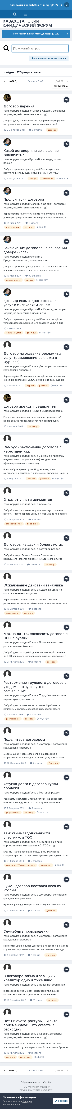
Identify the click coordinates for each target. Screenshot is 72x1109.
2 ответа (33, 564)
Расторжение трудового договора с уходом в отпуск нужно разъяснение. (34, 686)
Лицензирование (52, 410)
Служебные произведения (26, 931)
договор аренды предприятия (29, 406)
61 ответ (36, 1000)
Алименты (45, 504)
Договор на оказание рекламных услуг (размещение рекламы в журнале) (32, 357)
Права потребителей (52, 984)
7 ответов (35, 860)
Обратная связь (30, 1082)
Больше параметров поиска (49, 58)
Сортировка (61, 86)
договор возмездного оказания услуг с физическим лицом (30, 303)
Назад (12, 81)
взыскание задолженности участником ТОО (26, 835)
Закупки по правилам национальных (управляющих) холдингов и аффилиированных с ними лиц (33, 459)
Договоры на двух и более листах (33, 544)
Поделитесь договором (24, 739)
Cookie (47, 1082)
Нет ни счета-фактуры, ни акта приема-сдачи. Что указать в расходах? (30, 1025)
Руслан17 (34, 159)
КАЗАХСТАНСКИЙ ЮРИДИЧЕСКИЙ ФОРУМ (27, 23)
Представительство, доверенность (25, 260)
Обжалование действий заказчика (33, 585)
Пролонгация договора (23, 199)
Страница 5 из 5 (36, 81)
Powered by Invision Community (36, 1090)
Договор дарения (18, 106)
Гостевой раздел (49, 548)
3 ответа (35, 129)
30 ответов (33, 275)
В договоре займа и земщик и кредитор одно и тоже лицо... (29, 978)
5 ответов (34, 714)
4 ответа (31, 222)
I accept (61, 1100)
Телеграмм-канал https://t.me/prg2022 (33, 4)
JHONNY (34, 110)
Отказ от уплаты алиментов (27, 499)
